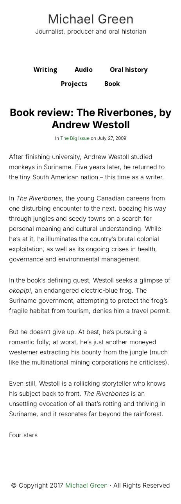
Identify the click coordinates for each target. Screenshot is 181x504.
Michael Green (91, 19)
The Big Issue (75, 138)
